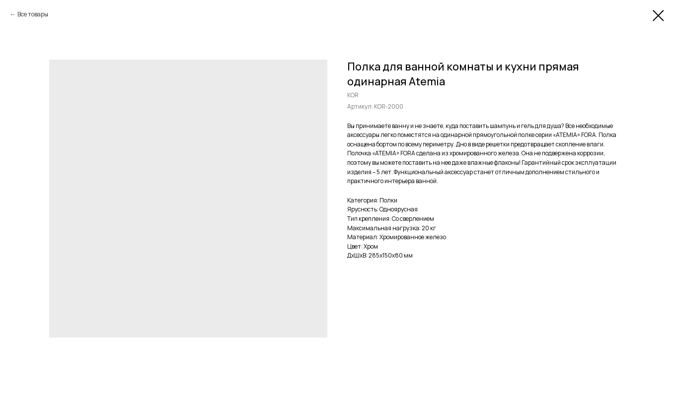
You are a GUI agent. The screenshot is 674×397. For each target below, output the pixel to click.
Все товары (32, 14)
